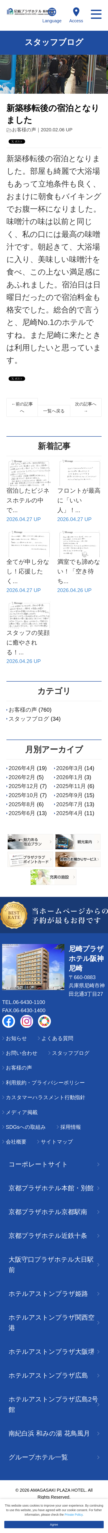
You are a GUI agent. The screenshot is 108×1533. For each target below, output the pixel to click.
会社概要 (16, 1142)
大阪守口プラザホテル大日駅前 (54, 1264)
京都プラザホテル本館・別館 (54, 1188)
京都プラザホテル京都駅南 (54, 1211)
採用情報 (70, 1127)
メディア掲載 (22, 1112)
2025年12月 (23, 786)
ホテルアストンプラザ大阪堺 (54, 1351)
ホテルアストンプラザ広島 (54, 1375)
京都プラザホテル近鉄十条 (54, 1235)
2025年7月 (69, 804)
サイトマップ (57, 1142)
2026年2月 (22, 777)
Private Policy (74, 1514)
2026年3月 (69, 768)
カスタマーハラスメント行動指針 (45, 1097)
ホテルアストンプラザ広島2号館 (54, 1404)
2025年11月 (71, 786)
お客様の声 (24, 129)
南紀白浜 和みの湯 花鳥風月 (54, 1433)
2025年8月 (22, 804)
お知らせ (16, 1038)
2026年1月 (69, 777)
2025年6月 (22, 813)
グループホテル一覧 (54, 1457)
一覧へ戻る (54, 411)
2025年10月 (23, 795)
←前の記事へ (22, 407)
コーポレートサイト (54, 1164)
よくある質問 (57, 1038)
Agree (54, 1524)
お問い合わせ (22, 1053)
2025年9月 (69, 795)
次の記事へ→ (85, 407)
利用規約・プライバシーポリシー (45, 1083)
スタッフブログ (29, 719)
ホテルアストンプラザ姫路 (54, 1293)
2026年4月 (22, 768)
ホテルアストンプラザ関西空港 (54, 1322)
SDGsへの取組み (26, 1127)
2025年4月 (69, 813)
